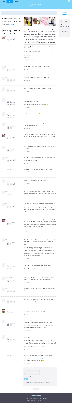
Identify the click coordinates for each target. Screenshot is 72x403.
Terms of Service (36, 398)
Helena (8, 123)
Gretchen (9, 191)
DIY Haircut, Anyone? (31, 13)
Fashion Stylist (9, 101)
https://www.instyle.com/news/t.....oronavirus (33, 231)
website (8, 100)
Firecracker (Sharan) (11, 277)
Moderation (45, 398)
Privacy (41, 398)
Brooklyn (9, 203)
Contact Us (27, 398)
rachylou (8, 112)
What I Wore (64, 14)
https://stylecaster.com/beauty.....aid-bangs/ (33, 358)
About (31, 398)
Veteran (8, 37)
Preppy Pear (9, 309)
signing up (52, 49)
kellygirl (8, 77)
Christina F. (9, 288)
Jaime (8, 180)
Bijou (8, 320)
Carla (8, 66)
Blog (10, 20)
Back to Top (36, 388)
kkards (8, 36)
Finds (13, 24)
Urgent (7, 8)
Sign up (31, 382)
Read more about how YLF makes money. (65, 33)
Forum (18, 20)
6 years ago (27, 55)
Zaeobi (8, 335)
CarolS (8, 88)
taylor (8, 299)
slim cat (8, 157)
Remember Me (27, 376)
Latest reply (27, 60)
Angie (8, 98)
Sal (7, 146)
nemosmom (9, 263)
